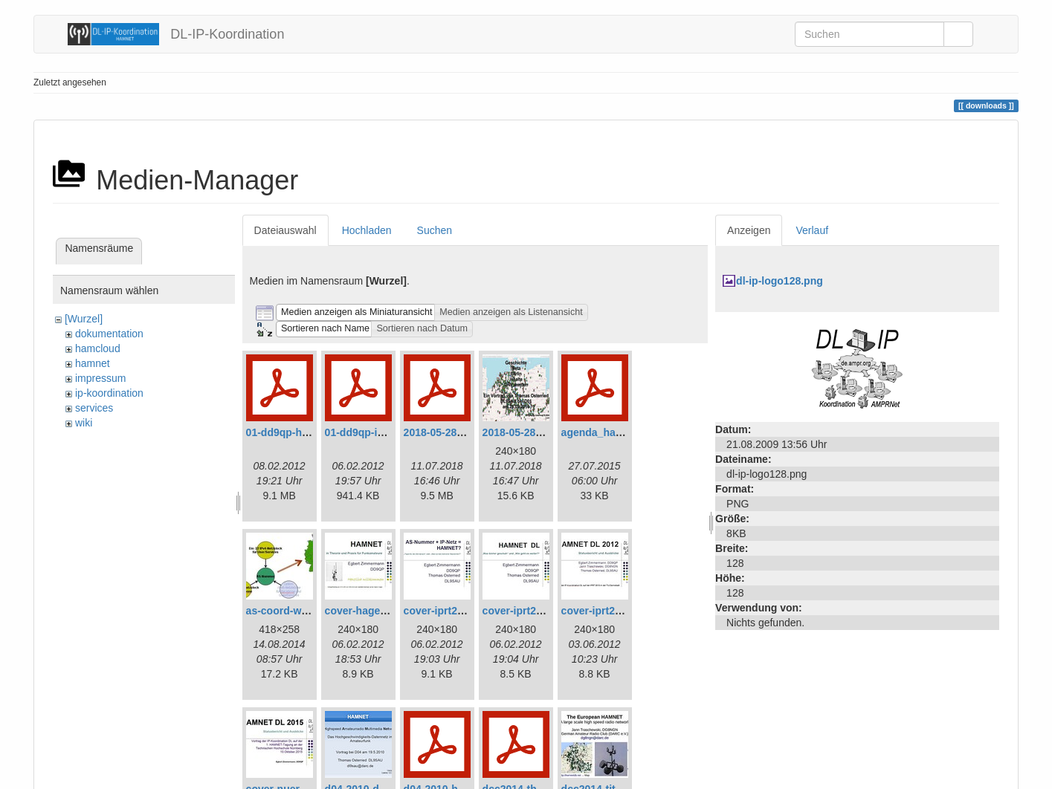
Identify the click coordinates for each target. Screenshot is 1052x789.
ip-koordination (109, 393)
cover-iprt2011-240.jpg (538, 611)
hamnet (92, 363)
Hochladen (367, 230)
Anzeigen (748, 230)
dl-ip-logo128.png (779, 281)
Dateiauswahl (285, 230)
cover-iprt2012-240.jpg (616, 611)
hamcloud (97, 348)
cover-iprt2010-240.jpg (459, 611)
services (94, 408)
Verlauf (812, 230)
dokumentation (109, 334)
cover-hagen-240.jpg (375, 611)
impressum (100, 378)
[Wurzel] (84, 319)
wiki (83, 423)
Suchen (434, 230)
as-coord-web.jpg (289, 611)
